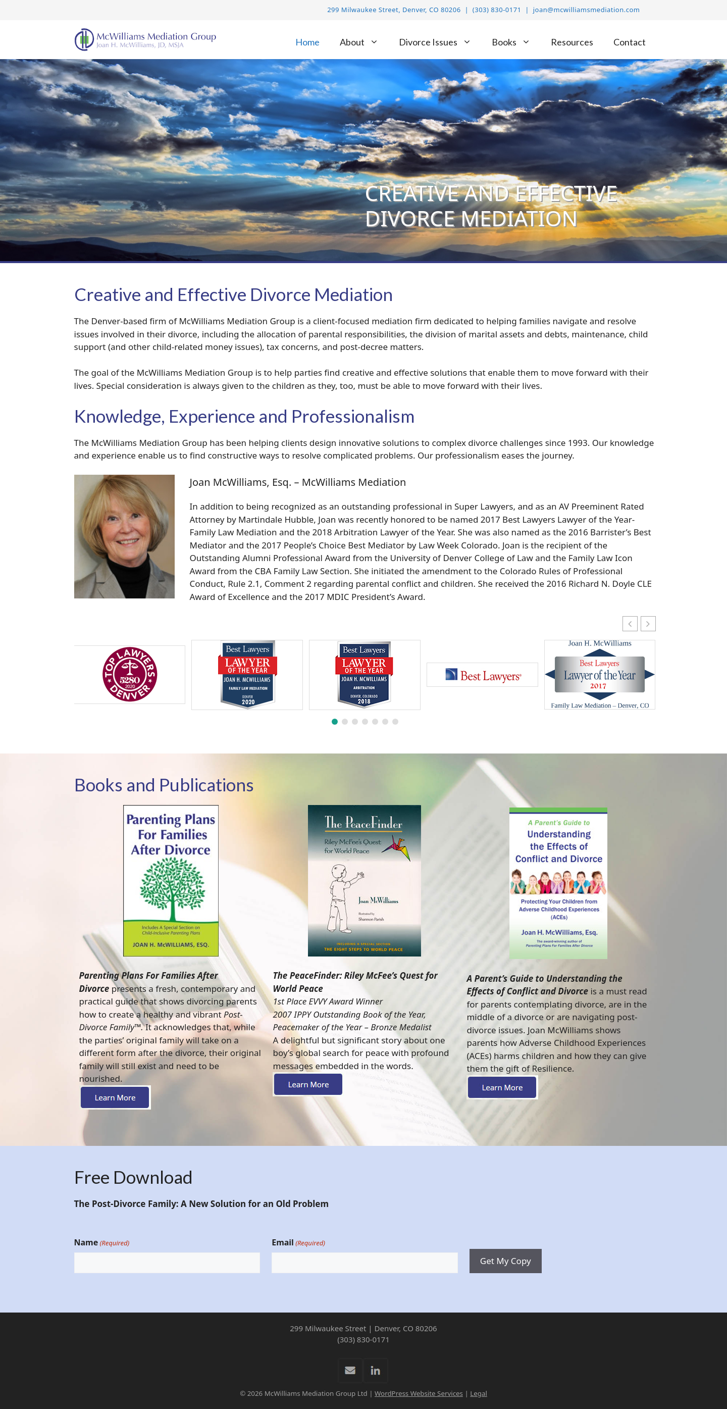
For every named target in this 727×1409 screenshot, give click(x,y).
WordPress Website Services (419, 1393)
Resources (572, 41)
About (364, 42)
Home (307, 41)
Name (102, 1242)
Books (516, 42)
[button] (648, 623)
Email (298, 1242)
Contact (629, 41)
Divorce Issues (440, 42)
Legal (478, 1393)
